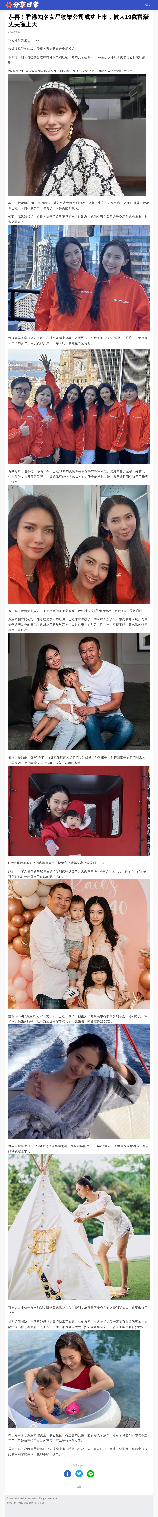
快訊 (147, 4)
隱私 (36, 1503)
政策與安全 (22, 1503)
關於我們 (11, 1503)
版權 (41, 1503)
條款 (31, 1503)
